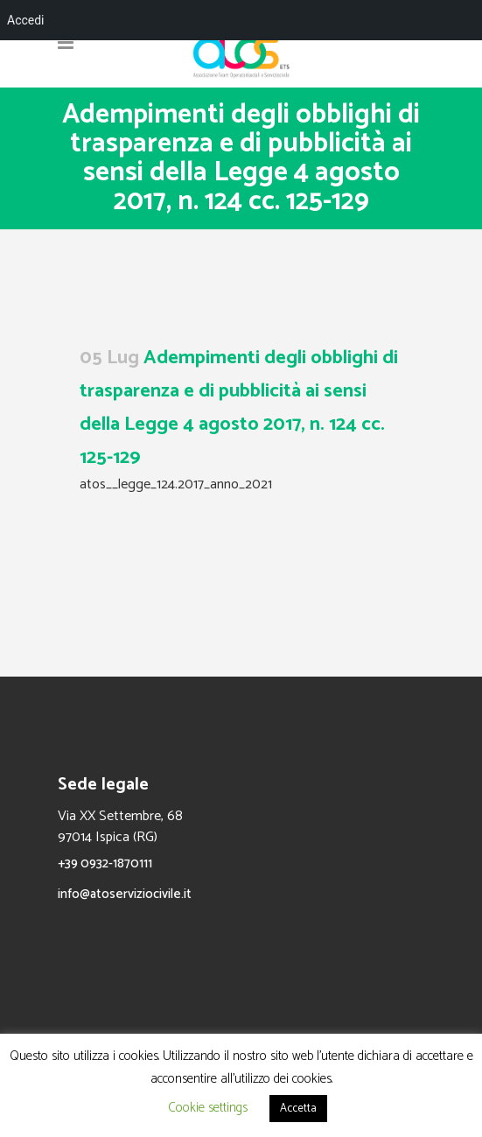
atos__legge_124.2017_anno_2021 (176, 484)
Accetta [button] (298, 1108)
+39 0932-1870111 (105, 863)
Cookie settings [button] (208, 1108)
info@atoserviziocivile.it (125, 894)
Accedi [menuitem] (26, 20)
